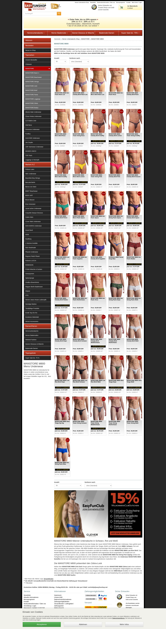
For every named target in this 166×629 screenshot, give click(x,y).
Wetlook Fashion (30, 340)
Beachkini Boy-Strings (32, 178)
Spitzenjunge (29, 278)
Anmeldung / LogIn (30, 606)
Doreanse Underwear (32, 129)
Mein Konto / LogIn (137, 2)
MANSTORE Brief (31, 90)
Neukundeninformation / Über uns (106, 2)
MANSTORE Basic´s (32, 73)
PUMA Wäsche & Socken (33, 269)
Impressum (58, 595)
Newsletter (93, 2)
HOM (27, 234)
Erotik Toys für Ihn (31, 313)
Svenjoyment (29, 273)
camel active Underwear (33, 208)
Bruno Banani (29, 200)
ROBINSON (29, 265)
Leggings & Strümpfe (32, 160)
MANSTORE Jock (31, 86)
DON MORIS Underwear (33, 226)
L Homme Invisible (31, 243)
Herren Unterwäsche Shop (82, 2)
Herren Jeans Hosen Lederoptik (35, 300)
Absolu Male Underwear (33, 112)
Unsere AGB (58, 597)
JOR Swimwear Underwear (34, 147)
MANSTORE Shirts (31, 103)
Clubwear (28, 64)
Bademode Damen (106, 33)
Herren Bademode (59, 33)
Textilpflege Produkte (32, 308)
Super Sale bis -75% (130, 33)
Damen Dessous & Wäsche (83, 33)
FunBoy (27, 134)
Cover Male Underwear (33, 221)
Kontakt (128, 2)
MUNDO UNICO (30, 151)
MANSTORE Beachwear (33, 77)
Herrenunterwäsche (35, 33)
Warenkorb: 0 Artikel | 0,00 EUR (34, 608)
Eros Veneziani (30, 204)
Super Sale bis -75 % (32, 358)
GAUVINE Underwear (32, 138)
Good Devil (29, 230)
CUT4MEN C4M (30, 121)
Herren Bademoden (31, 335)
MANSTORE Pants (31, 94)
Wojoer (27, 291)
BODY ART (29, 195)
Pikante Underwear (31, 252)
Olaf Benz (28, 125)
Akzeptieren (42, 624)
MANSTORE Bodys (31, 108)
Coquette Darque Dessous (34, 213)
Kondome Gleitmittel (32, 317)
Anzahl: (57, 58)
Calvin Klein (29, 217)
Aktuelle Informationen (31, 597)
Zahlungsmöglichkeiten (61, 601)
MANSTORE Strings (32, 81)
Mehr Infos (124, 624)
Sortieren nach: (74, 58)
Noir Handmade (30, 247)
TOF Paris (28, 155)
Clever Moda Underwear (33, 116)
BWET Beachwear (31, 191)
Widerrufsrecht (59, 608)
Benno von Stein (30, 187)
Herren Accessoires (31, 321)
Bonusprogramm (120, 2)
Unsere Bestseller (31, 60)
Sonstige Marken (31, 304)
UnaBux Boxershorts (32, 282)
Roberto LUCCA (30, 260)
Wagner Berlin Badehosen (34, 287)
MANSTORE (29, 68)
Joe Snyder (29, 142)
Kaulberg (28, 239)
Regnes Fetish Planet (32, 256)
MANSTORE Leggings (32, 99)
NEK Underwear (30, 174)
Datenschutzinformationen (62, 599)
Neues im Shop (30, 50)
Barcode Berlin (30, 182)
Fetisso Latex (29, 169)
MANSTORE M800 (97, 39)
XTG (26, 295)
